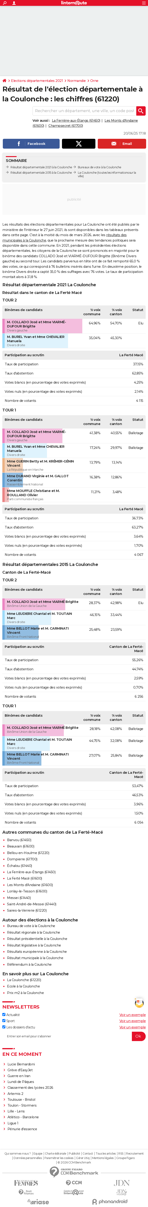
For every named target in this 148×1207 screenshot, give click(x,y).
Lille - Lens (16, 1111)
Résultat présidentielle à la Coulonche (37, 939)
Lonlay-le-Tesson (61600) (27, 891)
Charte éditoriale (55, 1153)
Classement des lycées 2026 (30, 1088)
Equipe (37, 1153)
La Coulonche (87, 172)
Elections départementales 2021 (37, 81)
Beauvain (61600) (20, 846)
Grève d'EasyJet (20, 1070)
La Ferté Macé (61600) (24, 878)
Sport (8, 1021)
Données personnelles (28, 1158)
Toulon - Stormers (22, 1105)
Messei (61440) (19, 898)
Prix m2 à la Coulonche (25, 993)
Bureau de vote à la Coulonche (31, 926)
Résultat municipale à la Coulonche (35, 958)
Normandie (76, 81)
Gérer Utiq (82, 1158)
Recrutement (135, 1153)
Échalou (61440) (19, 866)
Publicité (74, 1153)
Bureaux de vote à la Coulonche (99, 167)
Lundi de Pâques (20, 1082)
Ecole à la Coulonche (23, 986)
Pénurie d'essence (22, 1129)
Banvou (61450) (19, 840)
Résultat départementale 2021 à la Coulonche (41, 167)
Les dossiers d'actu (18, 1027)
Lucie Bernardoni (21, 1064)
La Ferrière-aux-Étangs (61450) (76, 120)
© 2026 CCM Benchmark (74, 1162)
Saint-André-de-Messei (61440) (31, 904)
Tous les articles (106, 1153)
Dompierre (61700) (22, 859)
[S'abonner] (74, 1036)
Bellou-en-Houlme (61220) (28, 853)
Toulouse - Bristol (21, 1099)
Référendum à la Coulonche (29, 964)
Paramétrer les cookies (58, 1158)
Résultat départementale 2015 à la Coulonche (41, 172)
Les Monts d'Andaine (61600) (30, 885)
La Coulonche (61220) (24, 980)
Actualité (11, 1015)
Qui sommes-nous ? (17, 1153)
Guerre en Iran (18, 1076)
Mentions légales (103, 1158)
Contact (88, 1153)
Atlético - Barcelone (23, 1117)
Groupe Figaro (125, 1158)
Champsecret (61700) (65, 126)
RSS (120, 1153)
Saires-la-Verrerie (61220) (27, 910)
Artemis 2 (15, 1094)
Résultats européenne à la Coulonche (37, 952)
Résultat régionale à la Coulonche (33, 932)
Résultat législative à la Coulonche (34, 945)
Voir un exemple (132, 1015)
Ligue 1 (12, 1123)
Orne (94, 81)
